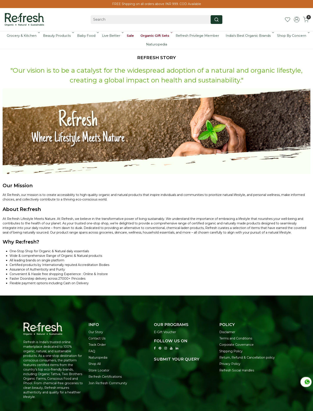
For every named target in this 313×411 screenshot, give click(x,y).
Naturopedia (156, 44)
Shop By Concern (293, 35)
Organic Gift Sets (156, 35)
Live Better (112, 35)
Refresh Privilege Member (197, 35)
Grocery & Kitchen (23, 35)
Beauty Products (58, 35)
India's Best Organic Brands (249, 35)
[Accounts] (296, 19)
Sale (130, 35)
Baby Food (87, 35)
